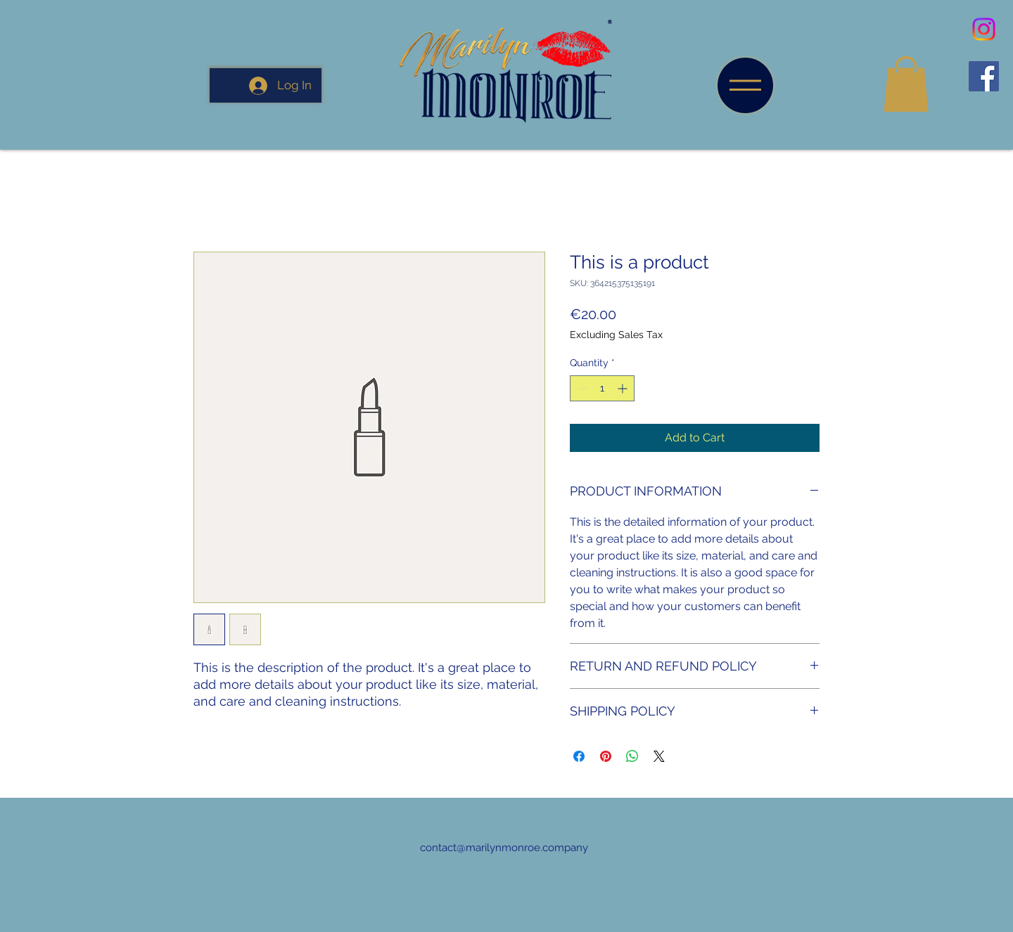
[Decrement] (581, 388)
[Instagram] (984, 29)
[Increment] (623, 388)
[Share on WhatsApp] (632, 756)
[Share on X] (659, 756)
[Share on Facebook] (579, 756)
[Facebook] (984, 76)
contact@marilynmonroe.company (504, 847)
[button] (745, 85)
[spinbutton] (602, 388)
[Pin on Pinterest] (605, 756)
